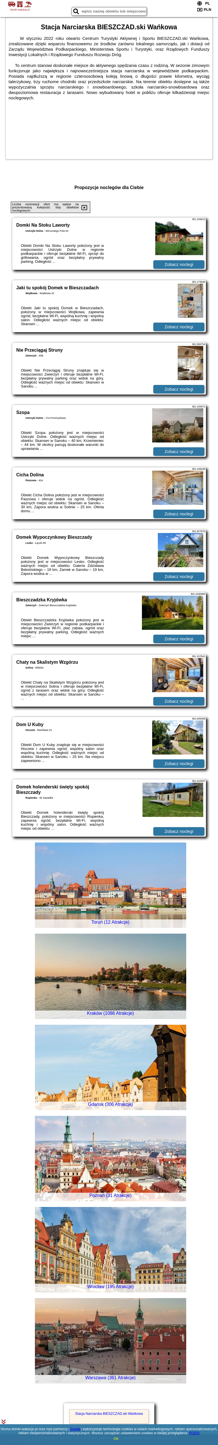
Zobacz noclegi (179, 264)
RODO (194, 1433)
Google (75, 1429)
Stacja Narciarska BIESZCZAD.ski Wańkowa (109, 1414)
